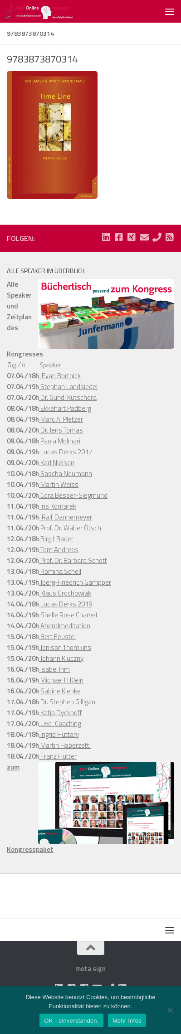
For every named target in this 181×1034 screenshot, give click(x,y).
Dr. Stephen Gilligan (67, 702)
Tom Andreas (58, 549)
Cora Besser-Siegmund (73, 495)
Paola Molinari (59, 441)
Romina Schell (60, 571)
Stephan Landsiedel (68, 386)
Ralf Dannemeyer (65, 517)
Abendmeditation (64, 625)
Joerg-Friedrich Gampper (75, 582)
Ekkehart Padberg (65, 408)
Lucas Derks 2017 (65, 452)
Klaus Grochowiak (65, 593)
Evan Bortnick (60, 375)
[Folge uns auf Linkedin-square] (106, 237)
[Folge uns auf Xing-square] (131, 237)
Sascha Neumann (65, 473)
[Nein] (169, 1010)
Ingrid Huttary (59, 734)
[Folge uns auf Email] (144, 237)
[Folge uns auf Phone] (156, 237)
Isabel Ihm (54, 669)
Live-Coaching (60, 723)
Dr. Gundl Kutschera (68, 397)
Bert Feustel (57, 636)
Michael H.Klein (61, 680)
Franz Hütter (58, 756)
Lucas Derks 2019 (65, 604)
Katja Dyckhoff (60, 712)
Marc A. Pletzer (61, 419)
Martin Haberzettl (65, 745)
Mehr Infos (127, 1020)
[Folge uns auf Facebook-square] (118, 237)
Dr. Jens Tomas (61, 430)
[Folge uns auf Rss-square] (169, 237)
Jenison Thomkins (65, 647)
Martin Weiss (58, 484)
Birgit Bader (56, 539)
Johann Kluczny (61, 658)
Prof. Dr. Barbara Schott (73, 560)
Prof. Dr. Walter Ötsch (70, 528)
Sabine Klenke (60, 691)
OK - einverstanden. (71, 1020)
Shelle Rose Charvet (68, 615)
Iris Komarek (57, 506)
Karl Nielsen (56, 462)
